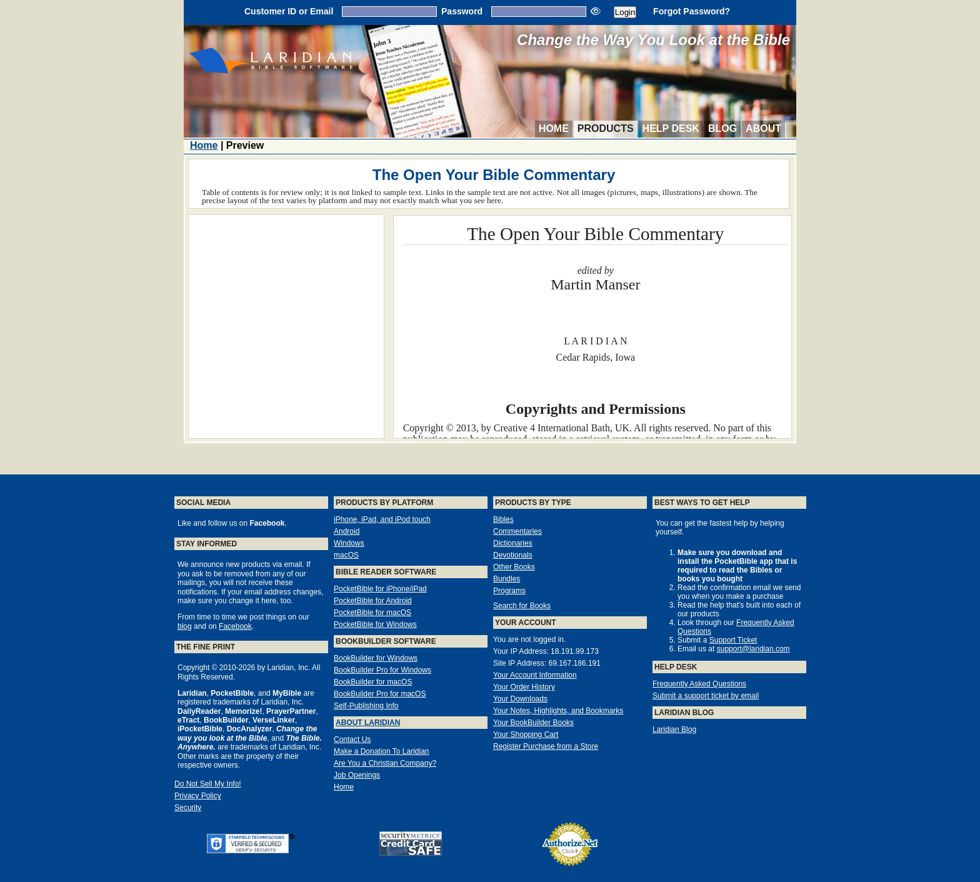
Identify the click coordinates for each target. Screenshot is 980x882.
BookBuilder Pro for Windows (382, 670)
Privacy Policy (197, 795)
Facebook (235, 626)
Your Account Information (535, 675)
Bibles (503, 519)
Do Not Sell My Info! (207, 783)
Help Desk (670, 128)
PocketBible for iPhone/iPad (380, 588)
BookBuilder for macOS (373, 682)
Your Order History (524, 687)
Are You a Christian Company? (385, 763)
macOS (346, 555)
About (763, 128)
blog (185, 626)
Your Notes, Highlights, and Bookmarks (558, 710)
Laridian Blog (674, 729)
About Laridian (368, 722)
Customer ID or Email (288, 11)
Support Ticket (733, 640)
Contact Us (352, 739)
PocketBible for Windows (375, 624)
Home (554, 128)
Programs (509, 590)
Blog (722, 128)
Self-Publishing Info (366, 705)
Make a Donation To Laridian (381, 751)
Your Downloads (520, 698)
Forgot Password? (691, 11)
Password (461, 11)
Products (606, 128)
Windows (349, 543)
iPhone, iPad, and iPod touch (382, 519)
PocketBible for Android (373, 600)
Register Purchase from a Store (545, 746)
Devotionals (512, 555)
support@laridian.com (753, 648)
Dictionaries (512, 543)
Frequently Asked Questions (699, 683)
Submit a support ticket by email (705, 695)
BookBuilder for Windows (376, 658)
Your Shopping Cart (525, 734)
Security (187, 807)
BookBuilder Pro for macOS (380, 693)
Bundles (506, 578)
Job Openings (357, 775)
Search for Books (522, 605)
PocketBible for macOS (372, 612)
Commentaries (517, 531)
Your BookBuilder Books (533, 722)
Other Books (514, 567)
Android (346, 531)
